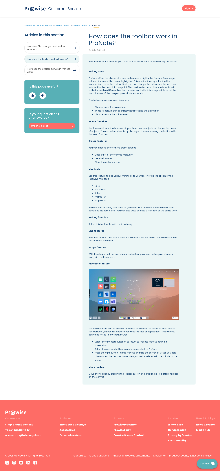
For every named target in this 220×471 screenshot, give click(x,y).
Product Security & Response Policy (190, 455)
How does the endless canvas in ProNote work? (48, 70)
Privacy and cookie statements (131, 455)
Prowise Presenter (125, 424)
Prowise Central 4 (81, 25)
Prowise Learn (123, 430)
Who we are (175, 424)
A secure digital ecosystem (22, 435)
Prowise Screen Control (129, 435)
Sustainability (177, 440)
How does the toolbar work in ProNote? (47, 59)
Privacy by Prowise (180, 435)
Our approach (177, 430)
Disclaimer (159, 455)
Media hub (203, 430)
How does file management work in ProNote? (46, 48)
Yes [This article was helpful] (32, 95)
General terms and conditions (91, 455)
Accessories (67, 430)
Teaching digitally (17, 430)
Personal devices (70, 435)
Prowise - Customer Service (38, 25)
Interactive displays (72, 424)
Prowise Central (62, 25)
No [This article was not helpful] (42, 95)
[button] (189, 8)
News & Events (205, 424)
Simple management (19, 424)
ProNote (96, 25)
